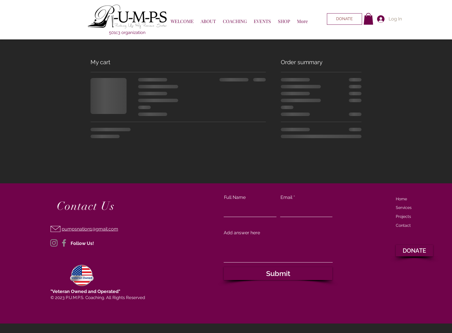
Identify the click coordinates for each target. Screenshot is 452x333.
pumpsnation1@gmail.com (90, 229)
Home (401, 199)
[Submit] (278, 273)
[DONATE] (344, 19)
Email (286, 197)
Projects (403, 216)
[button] (368, 19)
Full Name (235, 197)
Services (404, 207)
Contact (403, 225)
